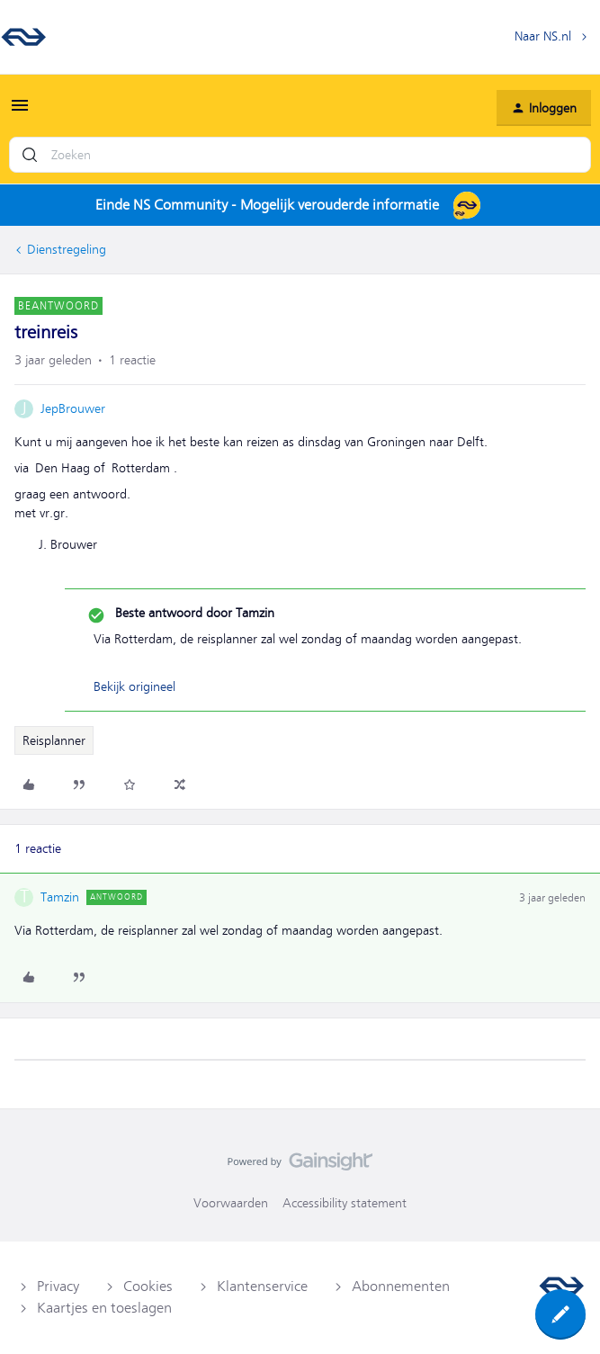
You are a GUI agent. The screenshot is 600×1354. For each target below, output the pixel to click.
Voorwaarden (230, 1203)
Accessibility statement (344, 1203)
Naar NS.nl (543, 36)
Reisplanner (53, 740)
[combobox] (300, 155)
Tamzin (59, 897)
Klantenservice (262, 1286)
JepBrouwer (72, 408)
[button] (20, 111)
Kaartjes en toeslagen (104, 1308)
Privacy (58, 1286)
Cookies (148, 1286)
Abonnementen (401, 1286)
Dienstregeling (66, 249)
